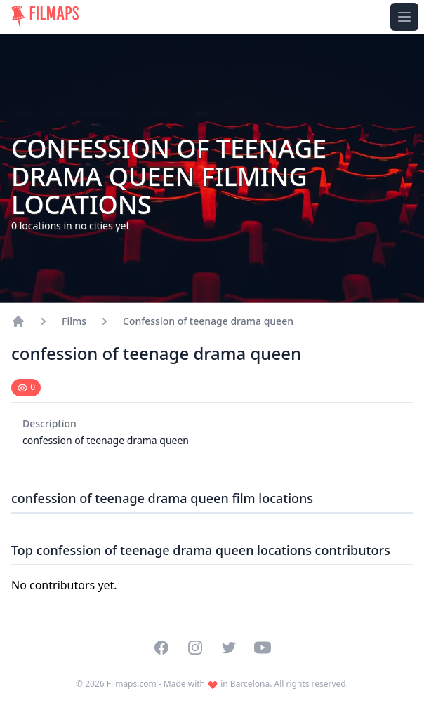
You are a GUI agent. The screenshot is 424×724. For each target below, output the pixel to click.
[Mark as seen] (26, 387)
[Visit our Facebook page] (161, 647)
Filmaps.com (132, 684)
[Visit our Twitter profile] (228, 647)
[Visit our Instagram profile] (195, 647)
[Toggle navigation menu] (404, 17)
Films (74, 321)
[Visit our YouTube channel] (262, 647)
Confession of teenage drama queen (208, 321)
